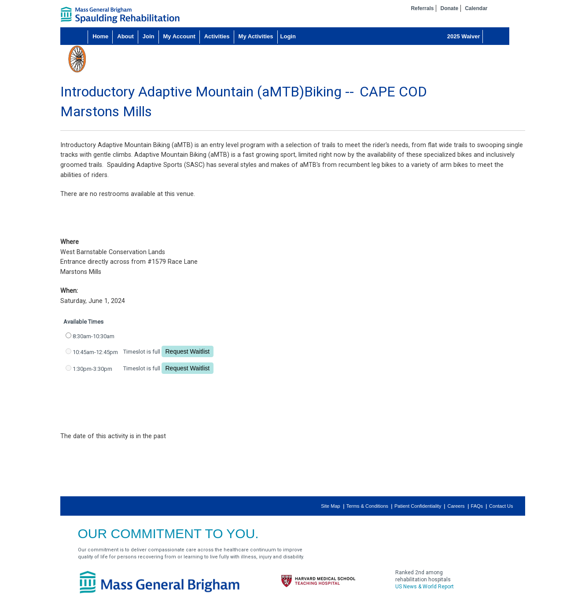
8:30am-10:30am (93, 336)
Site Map (330, 506)
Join (149, 36)
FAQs (477, 506)
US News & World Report (424, 587)
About (125, 36)
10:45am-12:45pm (95, 352)
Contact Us (501, 506)
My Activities (256, 36)
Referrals (422, 8)
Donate (449, 8)
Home (100, 36)
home (120, 15)
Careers (455, 506)
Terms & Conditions (367, 506)
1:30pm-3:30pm (92, 369)
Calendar (476, 8)
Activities (217, 36)
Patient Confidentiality (417, 506)
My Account (179, 36)
